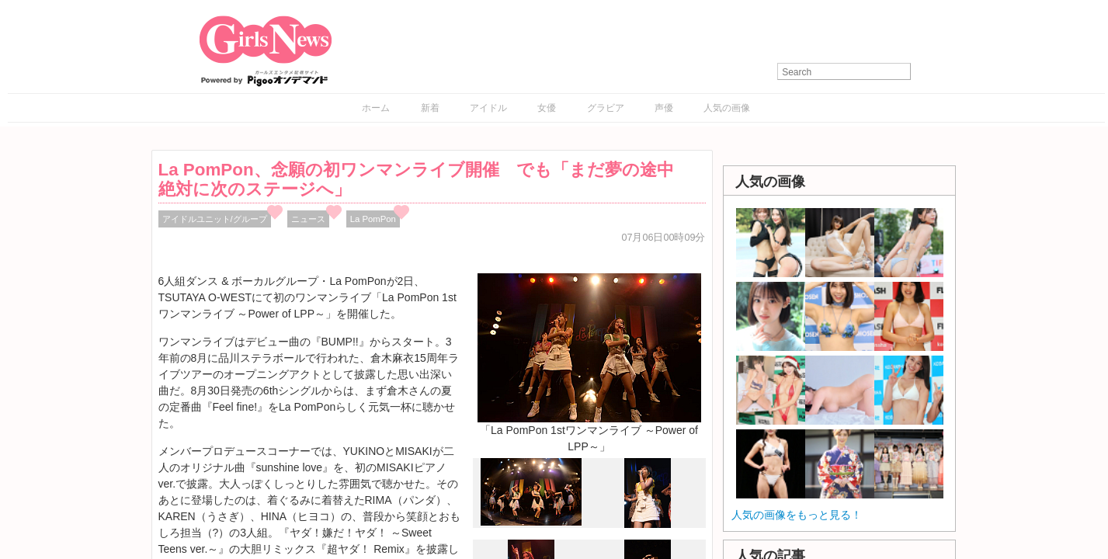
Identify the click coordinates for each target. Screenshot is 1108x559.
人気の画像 (726, 107)
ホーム (376, 107)
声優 (664, 107)
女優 (546, 107)
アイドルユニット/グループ (214, 219)
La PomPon (373, 219)
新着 (430, 107)
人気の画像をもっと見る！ (796, 515)
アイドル (488, 107)
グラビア (605, 107)
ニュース (308, 219)
